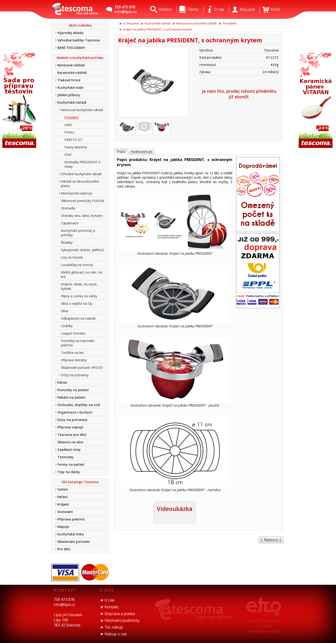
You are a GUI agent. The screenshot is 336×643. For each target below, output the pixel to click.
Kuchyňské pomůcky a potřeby (78, 232)
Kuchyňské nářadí (71, 102)
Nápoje (63, 526)
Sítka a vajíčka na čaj (76, 303)
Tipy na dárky (68, 472)
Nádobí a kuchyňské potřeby (80, 57)
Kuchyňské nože (70, 87)
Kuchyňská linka (70, 534)
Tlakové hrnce (68, 80)
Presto (69, 132)
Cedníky (67, 326)
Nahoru (271, 539)
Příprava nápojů (70, 427)
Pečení (62, 497)
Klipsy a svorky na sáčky (79, 296)
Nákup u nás (116, 633)
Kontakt (112, 606)
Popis (121, 151)
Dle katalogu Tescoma (80, 482)
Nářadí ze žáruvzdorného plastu (80, 183)
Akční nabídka (80, 25)
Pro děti (63, 549)
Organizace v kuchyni (74, 412)
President (71, 117)
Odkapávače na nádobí (78, 318)
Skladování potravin (73, 541)
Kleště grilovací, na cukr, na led (81, 274)
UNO (68, 125)
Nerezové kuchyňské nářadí (82, 110)
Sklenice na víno (70, 442)
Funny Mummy (75, 147)
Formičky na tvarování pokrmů (77, 343)
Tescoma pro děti (71, 434)
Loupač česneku (73, 333)
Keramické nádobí (72, 72)
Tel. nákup (114, 627)
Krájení (63, 504)
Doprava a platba (120, 613)
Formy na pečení (70, 464)
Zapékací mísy (69, 449)
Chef (67, 154)
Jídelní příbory (68, 95)
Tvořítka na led (72, 352)
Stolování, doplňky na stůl (78, 405)
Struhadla (68, 208)
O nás (110, 600)
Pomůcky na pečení (73, 390)
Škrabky (67, 242)
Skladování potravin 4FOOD (82, 367)
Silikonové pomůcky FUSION (82, 200)
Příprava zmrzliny (74, 360)
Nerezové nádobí (71, 65)
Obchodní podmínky (122, 620)
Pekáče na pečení (71, 397)
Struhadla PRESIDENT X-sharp (83, 164)
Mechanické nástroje (76, 193)
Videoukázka (174, 509)
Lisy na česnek (72, 257)
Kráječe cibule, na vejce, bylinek (79, 286)
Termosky (65, 457)
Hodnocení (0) (141, 151)
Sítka (64, 311)
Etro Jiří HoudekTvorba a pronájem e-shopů (264, 626)
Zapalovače (69, 223)
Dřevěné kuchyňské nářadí (81, 174)
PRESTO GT (73, 139)
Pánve (62, 382)
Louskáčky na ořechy (77, 265)
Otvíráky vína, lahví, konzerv (82, 215)
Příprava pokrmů (71, 519)
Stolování (65, 512)
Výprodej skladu (70, 33)
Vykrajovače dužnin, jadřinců (82, 250)
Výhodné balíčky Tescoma (78, 40)
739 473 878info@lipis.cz (125, 9)
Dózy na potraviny (74, 375)
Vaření (62, 489)
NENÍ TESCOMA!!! (71, 47)
